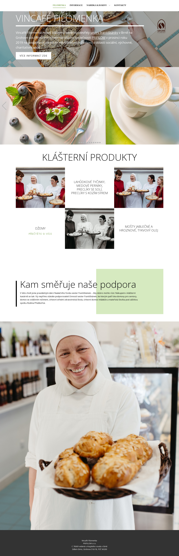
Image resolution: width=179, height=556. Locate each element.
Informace (76, 5)
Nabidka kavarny (97, 5)
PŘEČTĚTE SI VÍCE (40, 233)
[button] (4, 106)
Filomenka (59, 5)
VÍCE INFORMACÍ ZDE (33, 55)
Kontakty (120, 5)
